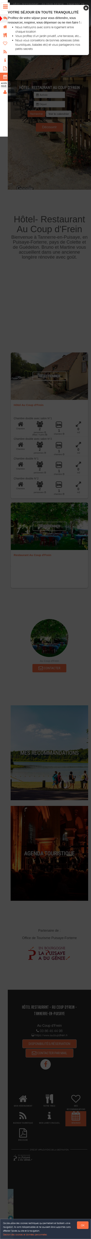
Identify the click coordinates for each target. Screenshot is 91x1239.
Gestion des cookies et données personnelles (25, 1234)
